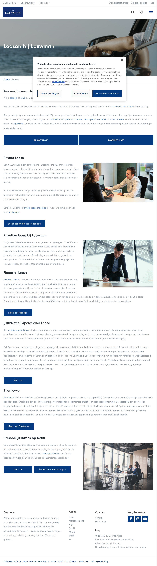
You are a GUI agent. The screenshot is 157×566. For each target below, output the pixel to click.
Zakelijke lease (116, 140)
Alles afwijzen (81, 93)
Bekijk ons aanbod (18, 312)
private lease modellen (35, 208)
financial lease (117, 119)
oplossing (18, 123)
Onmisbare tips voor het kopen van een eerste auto (120, 547)
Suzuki (72, 528)
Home (7, 79)
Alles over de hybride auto (108, 543)
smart (71, 535)
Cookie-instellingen (49, 93)
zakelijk (13, 98)
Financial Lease (11, 279)
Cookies (52, 561)
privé (23, 98)
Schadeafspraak (139, 3)
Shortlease (9, 397)
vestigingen (14, 212)
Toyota (72, 524)
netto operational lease (94, 119)
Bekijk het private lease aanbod (24, 223)
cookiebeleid (58, 81)
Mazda (72, 532)
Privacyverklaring (99, 561)
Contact (98, 518)
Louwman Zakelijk (50, 453)
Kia (70, 539)
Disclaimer (84, 561)
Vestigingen (100, 521)
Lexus (71, 517)
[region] (79, 79)
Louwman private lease (123, 106)
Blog (98, 530)
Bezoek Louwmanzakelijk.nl (52, 469)
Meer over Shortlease (18, 426)
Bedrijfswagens (28, 3)
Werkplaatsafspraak (118, 3)
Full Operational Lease (18, 330)
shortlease (55, 119)
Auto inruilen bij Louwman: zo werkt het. (114, 539)
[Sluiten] (122, 60)
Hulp (152, 3)
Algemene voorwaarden (34, 561)
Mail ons (17, 380)
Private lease (41, 140)
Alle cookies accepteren (107, 93)
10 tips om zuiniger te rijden (108, 536)
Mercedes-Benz (76, 521)
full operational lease (71, 119)
